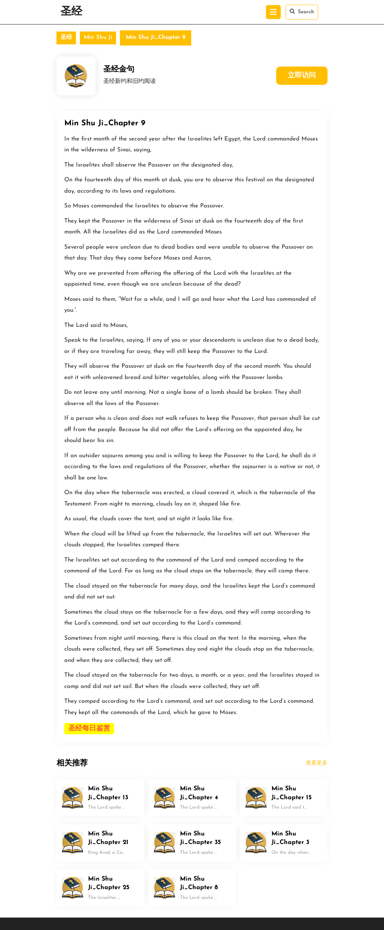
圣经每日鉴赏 (89, 728)
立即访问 (302, 75)
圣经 (71, 12)
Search (302, 11)
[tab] (273, 12)
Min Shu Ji (98, 37)
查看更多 (317, 763)
